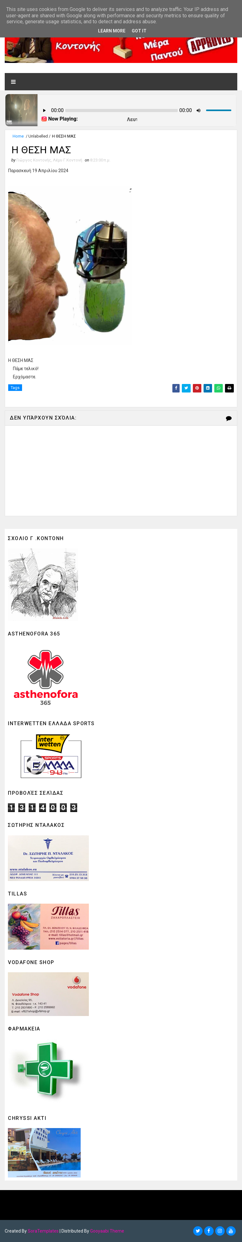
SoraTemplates (43, 1231)
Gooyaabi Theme (107, 1231)
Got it (139, 30)
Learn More (111, 30)
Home (18, 136)
